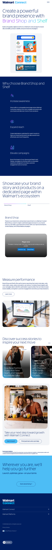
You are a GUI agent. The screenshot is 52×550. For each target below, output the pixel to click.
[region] (26, 362)
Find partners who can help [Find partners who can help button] (30, 441)
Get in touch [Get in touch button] (11, 441)
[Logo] (14, 2)
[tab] (15, 205)
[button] (26, 509)
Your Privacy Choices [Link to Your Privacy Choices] (14, 531)
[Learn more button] (10, 294)
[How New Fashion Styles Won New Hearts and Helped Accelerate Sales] (16, 362)
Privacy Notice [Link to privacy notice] (6, 527)
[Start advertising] (26, 484)
